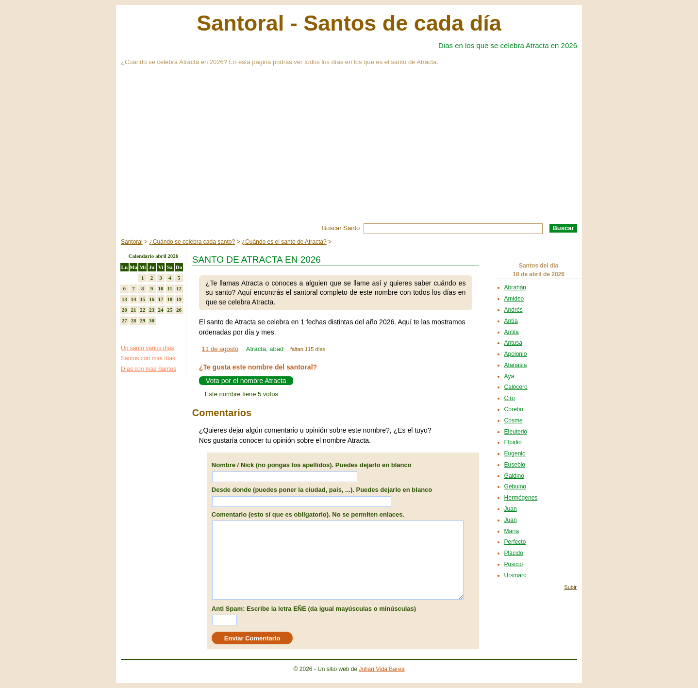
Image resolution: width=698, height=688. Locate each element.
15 (142, 299)
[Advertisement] (349, 150)
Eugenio (515, 453)
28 (133, 320)
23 (151, 310)
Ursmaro (515, 575)
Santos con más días (148, 358)
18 (169, 299)
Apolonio (515, 354)
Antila (511, 332)
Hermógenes (521, 497)
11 (169, 288)
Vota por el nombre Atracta (246, 381)
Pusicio (513, 564)
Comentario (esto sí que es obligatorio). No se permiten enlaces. (308, 514)
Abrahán (515, 287)
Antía (511, 321)
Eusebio (514, 464)
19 (179, 299)
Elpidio (513, 442)
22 (142, 310)
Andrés (513, 309)
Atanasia (515, 365)
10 (161, 288)
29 (142, 320)
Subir (570, 587)
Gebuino (515, 486)
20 (124, 310)
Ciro (509, 398)
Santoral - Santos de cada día (349, 23)
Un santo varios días (147, 348)
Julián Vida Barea (382, 669)
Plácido (513, 553)
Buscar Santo (341, 228)
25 (169, 310)
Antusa (513, 342)
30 (151, 320)
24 (161, 310)
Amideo (514, 298)
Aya (509, 376)
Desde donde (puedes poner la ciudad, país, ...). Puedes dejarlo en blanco (322, 489)
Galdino (514, 475)
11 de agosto (220, 348)
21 (133, 310)
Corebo (513, 409)
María (511, 531)
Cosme (513, 420)
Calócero (516, 387)
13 (124, 299)
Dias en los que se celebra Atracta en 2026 (507, 45)
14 (133, 299)
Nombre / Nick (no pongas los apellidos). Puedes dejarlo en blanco (312, 465)
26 (179, 310)
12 (179, 288)
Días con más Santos (148, 369)
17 (161, 299)
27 (124, 320)
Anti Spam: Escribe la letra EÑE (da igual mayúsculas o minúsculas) (314, 608)
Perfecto (515, 541)
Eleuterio (515, 431)
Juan (510, 508)
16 (151, 299)
